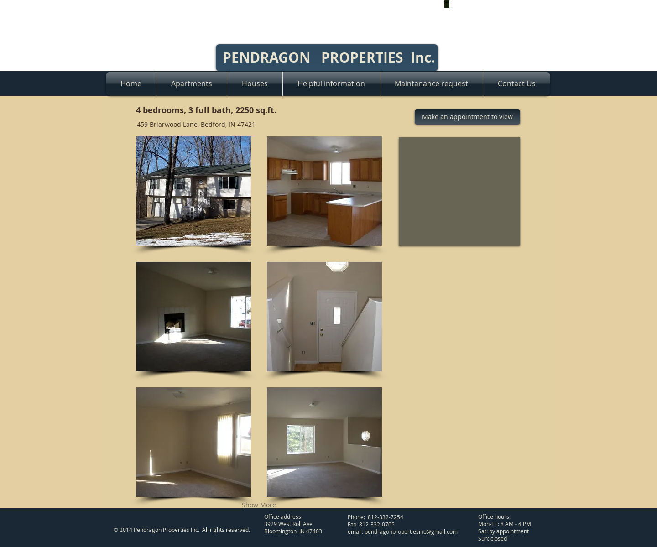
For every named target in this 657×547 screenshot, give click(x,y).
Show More (259, 504)
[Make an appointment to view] (467, 117)
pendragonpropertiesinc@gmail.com (411, 531)
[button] (193, 191)
